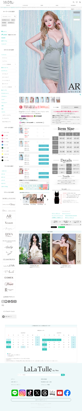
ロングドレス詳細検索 (7, 87)
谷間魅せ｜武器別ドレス (57, 217)
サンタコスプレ (5, 118)
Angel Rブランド (6, 7)
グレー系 (6, 157)
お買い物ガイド (14, 382)
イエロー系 (6, 154)
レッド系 (6, 135)
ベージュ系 (6, 151)
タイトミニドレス (66, 213)
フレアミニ (4, 61)
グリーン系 (6, 148)
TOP (2, 7)
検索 (63, 375)
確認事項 (76, 107)
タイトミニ (4, 57)
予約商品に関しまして (56, 222)
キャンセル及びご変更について (76, 222)
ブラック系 (6, 160)
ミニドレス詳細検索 (6, 64)
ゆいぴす (4, 25)
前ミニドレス (5, 83)
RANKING (73, 5)
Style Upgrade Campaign (71, 215)
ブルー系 (6, 144)
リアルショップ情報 (45, 384)
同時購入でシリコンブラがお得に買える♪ (28, 180)
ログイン (13, 379)
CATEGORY (25, 5)
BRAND (8, 5)
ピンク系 (6, 138)
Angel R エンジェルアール (16, 7)
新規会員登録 (44, 379)
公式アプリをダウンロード (41, 399)
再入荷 (13, 20)
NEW (42, 5)
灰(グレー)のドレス (70, 217)
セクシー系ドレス (56, 213)
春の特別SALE (11, 22)
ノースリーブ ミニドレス (57, 215)
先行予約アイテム (5, 20)
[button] (21, 199)
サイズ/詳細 (55, 107)
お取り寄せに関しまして (66, 224)
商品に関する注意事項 (66, 222)
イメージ (66, 107)
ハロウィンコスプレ (6, 115)
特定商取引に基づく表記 (46, 382)
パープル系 (6, 141)
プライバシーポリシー (15, 384)
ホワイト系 (6, 132)
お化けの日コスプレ (6, 121)
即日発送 (4, 22)
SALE (57, 5)
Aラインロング (5, 77)
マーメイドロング (6, 80)
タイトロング (5, 74)
